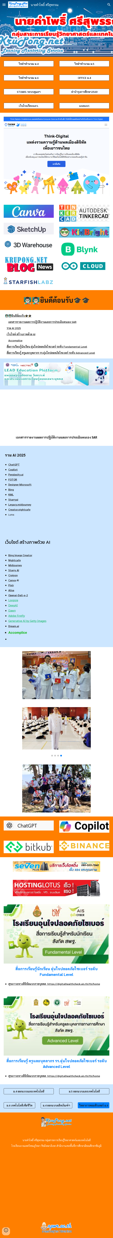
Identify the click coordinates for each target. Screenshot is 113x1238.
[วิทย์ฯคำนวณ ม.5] (84, 63)
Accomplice (15, 340)
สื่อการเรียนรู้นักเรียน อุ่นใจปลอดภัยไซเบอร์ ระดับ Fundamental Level (47, 346)
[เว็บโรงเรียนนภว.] (29, 105)
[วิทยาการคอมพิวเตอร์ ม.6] (93, 1105)
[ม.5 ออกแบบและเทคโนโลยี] (84, 1091)
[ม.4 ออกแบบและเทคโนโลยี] (29, 1091)
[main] (56, 300)
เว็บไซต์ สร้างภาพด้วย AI (21, 334)
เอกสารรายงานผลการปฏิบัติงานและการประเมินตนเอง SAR (42, 322)
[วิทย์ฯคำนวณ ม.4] (29, 63)
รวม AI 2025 (14, 328)
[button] (4, 4)
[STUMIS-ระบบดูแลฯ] (29, 91)
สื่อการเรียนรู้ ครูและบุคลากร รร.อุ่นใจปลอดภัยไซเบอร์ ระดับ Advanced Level (51, 352)
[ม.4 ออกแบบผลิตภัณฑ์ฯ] (56, 1105)
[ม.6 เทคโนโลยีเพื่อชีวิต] (19, 1105)
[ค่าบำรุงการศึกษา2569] (84, 91)
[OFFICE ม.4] (84, 77)
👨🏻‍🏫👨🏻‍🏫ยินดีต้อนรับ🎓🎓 (18, 315)
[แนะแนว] (84, 105)
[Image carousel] (56, 731)
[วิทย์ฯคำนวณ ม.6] (29, 77)
